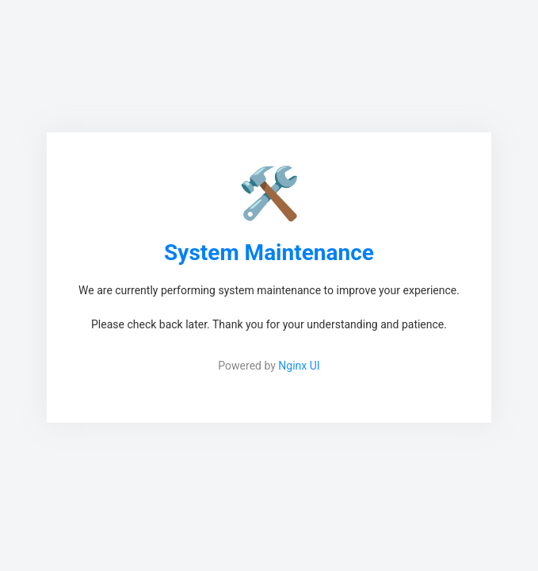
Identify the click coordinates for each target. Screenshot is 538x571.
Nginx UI (298, 365)
